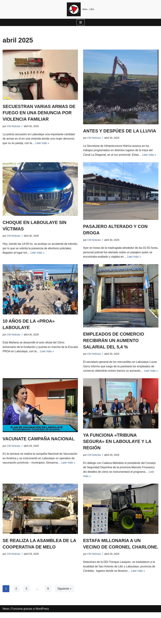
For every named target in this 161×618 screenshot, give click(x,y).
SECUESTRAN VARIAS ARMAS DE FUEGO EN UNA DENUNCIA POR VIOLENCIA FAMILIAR (40, 113)
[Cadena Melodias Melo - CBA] (80, 9)
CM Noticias (13, 126)
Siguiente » (64, 594)
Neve (6, 614)
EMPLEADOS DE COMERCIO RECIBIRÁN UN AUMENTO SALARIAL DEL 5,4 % (114, 340)
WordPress (42, 614)
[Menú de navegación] (81, 22)
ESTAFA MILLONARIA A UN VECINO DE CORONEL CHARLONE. (112, 546)
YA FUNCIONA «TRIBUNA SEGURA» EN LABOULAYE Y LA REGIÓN (117, 441)
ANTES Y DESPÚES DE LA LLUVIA (120, 130)
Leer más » (42, 142)
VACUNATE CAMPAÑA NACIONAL (39, 438)
